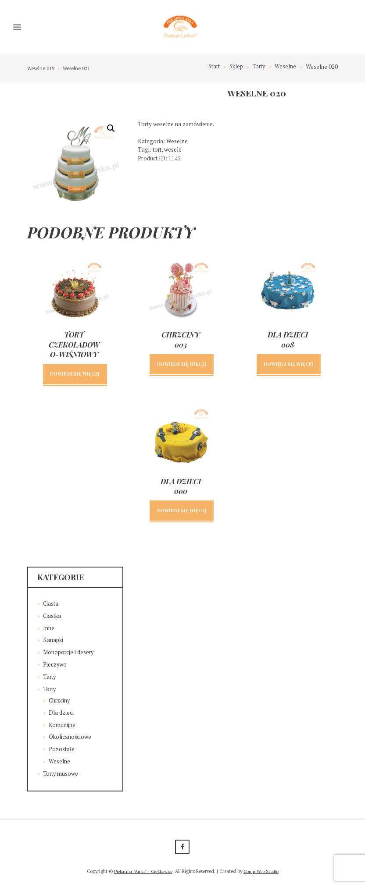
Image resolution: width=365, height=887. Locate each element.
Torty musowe (61, 773)
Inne (48, 629)
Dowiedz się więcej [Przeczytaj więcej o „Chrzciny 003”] (182, 365)
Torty (258, 67)
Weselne (285, 67)
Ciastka (52, 617)
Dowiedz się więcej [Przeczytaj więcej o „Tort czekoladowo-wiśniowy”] (74, 374)
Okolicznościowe (70, 737)
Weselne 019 (41, 68)
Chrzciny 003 (180, 339)
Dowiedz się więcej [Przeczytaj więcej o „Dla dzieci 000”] (182, 511)
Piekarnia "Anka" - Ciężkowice (141, 871)
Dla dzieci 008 (288, 339)
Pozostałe (62, 749)
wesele (173, 150)
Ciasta (51, 605)
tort (157, 150)
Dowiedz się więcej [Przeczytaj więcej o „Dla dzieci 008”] (288, 365)
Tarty (50, 677)
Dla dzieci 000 (181, 487)
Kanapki (53, 641)
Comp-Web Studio (263, 871)
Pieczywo (55, 665)
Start (212, 67)
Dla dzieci (61, 713)
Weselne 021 (78, 68)
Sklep (235, 67)
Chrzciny (60, 701)
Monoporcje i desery (69, 653)
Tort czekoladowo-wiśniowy (74, 344)
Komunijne (62, 725)
